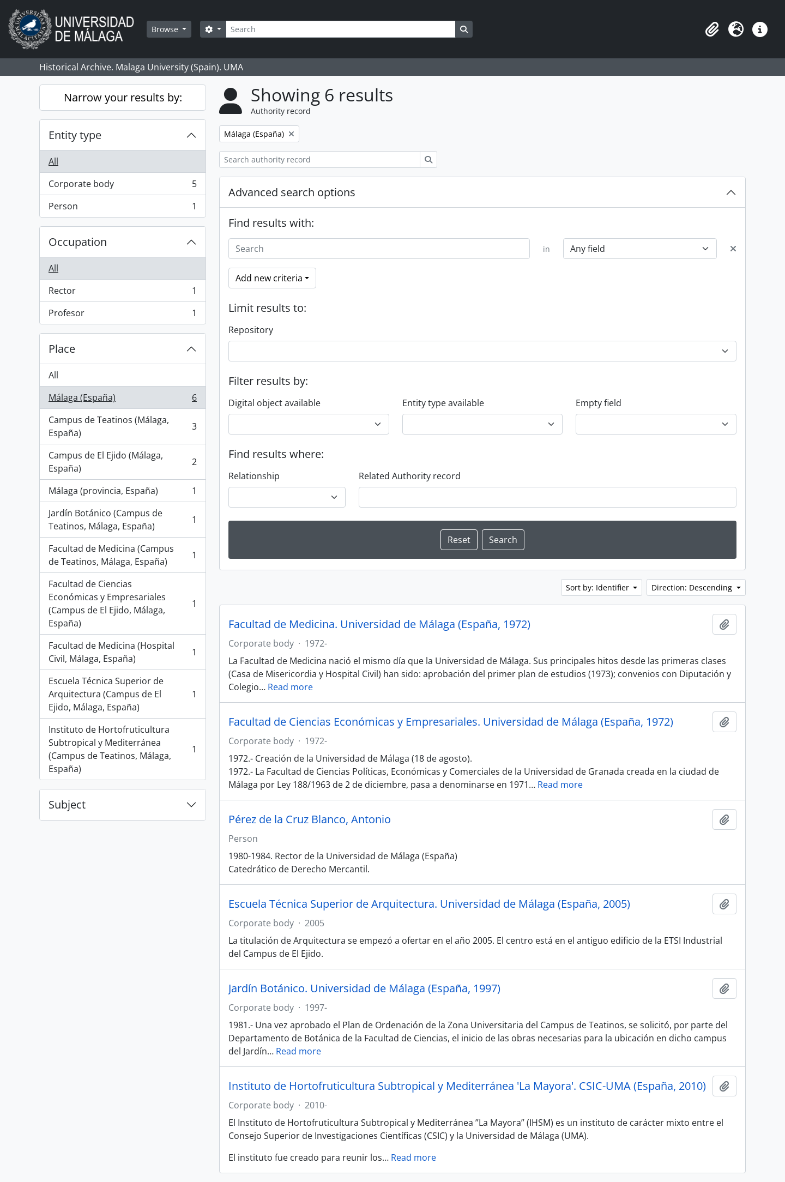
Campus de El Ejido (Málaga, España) (122, 461)
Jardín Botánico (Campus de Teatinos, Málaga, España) (122, 519)
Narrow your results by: (123, 97)
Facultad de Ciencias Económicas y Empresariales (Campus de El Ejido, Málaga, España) (122, 603)
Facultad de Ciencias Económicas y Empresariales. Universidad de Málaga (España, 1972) (450, 721)
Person (122, 208)
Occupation (78, 241)
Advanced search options (291, 192)
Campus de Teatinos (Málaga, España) (122, 426)
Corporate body (122, 186)
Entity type (75, 135)
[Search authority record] (319, 159)
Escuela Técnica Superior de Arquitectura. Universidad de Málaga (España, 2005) (429, 903)
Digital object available (274, 403)
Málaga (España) (122, 400)
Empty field (598, 403)
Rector (122, 293)
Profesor (122, 315)
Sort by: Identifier (598, 587)
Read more (290, 687)
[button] (712, 29)
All (53, 161)
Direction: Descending (692, 587)
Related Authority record (410, 476)
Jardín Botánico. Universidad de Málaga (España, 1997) (364, 988)
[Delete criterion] (733, 248)
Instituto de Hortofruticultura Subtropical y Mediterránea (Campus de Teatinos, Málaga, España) (122, 749)
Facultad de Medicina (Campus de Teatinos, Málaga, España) (122, 555)
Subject (67, 804)
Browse (166, 29)
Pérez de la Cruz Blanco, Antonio (309, 819)
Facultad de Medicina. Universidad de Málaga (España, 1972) (379, 624)
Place (62, 348)
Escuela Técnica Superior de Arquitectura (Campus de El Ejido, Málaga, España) (122, 694)
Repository (250, 330)
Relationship (254, 476)
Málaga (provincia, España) (122, 493)
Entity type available (443, 403)
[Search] (341, 29)
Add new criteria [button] (269, 278)
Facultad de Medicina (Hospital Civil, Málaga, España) (122, 652)
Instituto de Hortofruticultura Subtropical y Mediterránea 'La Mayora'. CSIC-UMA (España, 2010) (467, 1086)
